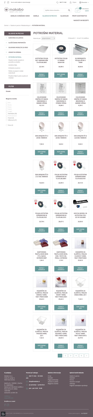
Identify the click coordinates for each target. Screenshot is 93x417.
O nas (49, 376)
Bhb (9, 102)
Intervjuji (72, 383)
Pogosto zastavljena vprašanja (78, 385)
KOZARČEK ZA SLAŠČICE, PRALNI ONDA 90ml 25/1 (80, 293)
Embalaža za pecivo (14, 68)
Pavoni (11, 118)
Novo (10, 125)
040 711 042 (32, 376)
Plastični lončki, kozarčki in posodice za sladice (16, 61)
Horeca (72, 380)
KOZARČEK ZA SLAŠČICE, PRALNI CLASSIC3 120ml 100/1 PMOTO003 (80, 255)
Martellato (12, 113)
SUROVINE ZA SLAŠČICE (16, 38)
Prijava (74, 2)
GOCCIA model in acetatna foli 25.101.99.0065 (80, 215)
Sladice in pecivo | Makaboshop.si (20, 25)
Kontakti (50, 378)
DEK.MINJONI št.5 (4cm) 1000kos (61, 137)
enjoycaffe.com (8, 398)
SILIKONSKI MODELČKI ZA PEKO (18, 47)
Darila (36, 16)
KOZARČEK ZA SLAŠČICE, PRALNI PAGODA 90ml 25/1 (41, 333)
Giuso (9, 107)
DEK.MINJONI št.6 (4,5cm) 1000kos (80, 137)
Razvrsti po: (37, 38)
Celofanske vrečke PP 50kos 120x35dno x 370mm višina (61, 100)
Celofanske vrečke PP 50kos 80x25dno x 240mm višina (80, 100)
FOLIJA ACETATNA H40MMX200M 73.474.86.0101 (80, 177)
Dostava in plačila (53, 382)
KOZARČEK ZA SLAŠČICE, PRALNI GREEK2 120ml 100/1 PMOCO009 (41, 294)
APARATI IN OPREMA (15, 52)
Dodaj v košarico (41, 75)
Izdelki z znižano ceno (20, 16)
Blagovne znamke (53, 383)
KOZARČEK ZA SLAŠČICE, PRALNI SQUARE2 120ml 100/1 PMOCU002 (61, 333)
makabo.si (7, 396)
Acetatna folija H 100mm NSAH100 (61, 60)
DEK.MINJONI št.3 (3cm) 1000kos (41, 137)
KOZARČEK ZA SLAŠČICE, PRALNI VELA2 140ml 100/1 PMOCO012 (80, 333)
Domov (6, 25)
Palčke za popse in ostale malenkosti (16, 72)
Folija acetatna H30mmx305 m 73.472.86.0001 (61, 177)
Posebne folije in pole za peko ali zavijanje (18, 77)
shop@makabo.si (34, 381)
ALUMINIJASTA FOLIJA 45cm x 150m (80, 60)
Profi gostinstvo (79, 16)
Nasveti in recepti (81, 20)
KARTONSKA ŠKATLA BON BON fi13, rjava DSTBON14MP (41, 255)
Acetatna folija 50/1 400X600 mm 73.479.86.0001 (41, 60)
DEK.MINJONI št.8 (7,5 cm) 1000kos (41, 176)
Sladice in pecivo (50, 16)
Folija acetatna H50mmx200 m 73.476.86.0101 (41, 215)
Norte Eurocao (12, 116)
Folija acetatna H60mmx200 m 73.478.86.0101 (61, 215)
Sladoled (64, 16)
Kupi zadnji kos (61, 75)
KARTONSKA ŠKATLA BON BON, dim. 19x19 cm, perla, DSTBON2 (61, 255)
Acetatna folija (13, 65)
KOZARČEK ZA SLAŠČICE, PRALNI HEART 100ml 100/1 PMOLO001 (61, 294)
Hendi (10, 109)
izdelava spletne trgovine (77, 413)
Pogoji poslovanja (53, 380)
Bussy (10, 105)
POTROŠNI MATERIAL (15, 57)
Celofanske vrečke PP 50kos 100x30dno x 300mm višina (41, 100)
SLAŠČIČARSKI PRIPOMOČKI (17, 42)
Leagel (10, 111)
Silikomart (12, 120)
